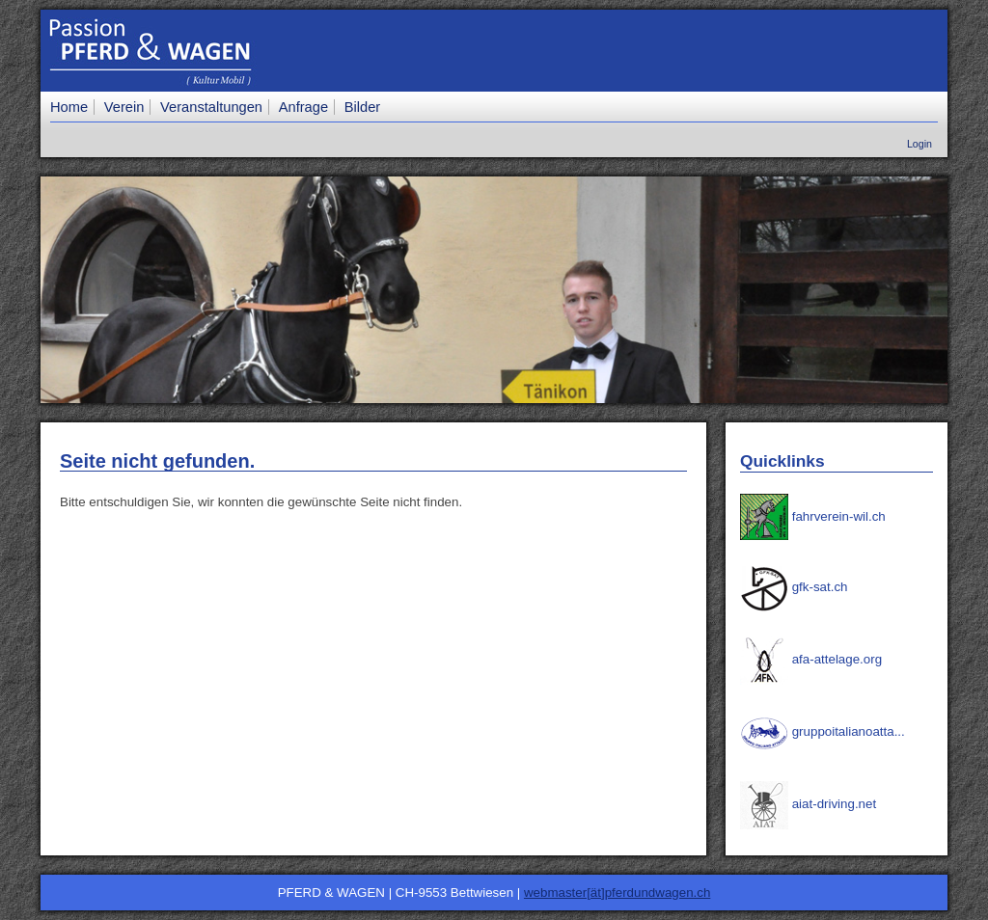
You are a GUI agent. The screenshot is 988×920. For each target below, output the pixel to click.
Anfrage (303, 107)
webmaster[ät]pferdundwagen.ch (617, 892)
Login (919, 143)
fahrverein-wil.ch (813, 516)
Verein (124, 107)
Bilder (362, 107)
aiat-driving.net (808, 804)
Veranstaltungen (211, 107)
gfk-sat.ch (793, 587)
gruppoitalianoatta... (822, 731)
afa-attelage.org (811, 659)
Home (69, 107)
